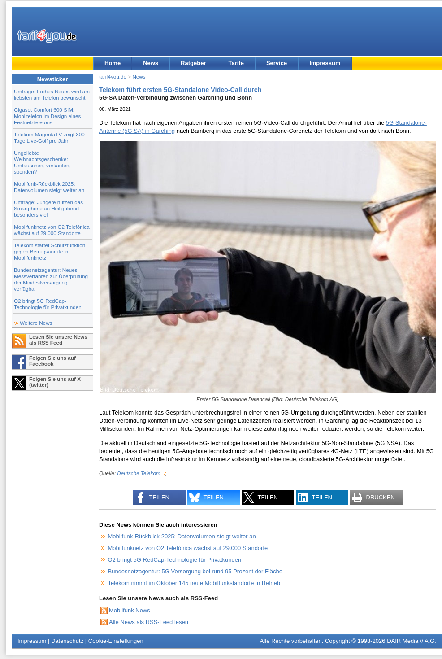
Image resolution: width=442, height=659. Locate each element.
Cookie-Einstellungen (115, 640)
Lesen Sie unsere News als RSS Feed (58, 339)
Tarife (235, 63)
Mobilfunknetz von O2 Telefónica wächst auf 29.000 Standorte (52, 230)
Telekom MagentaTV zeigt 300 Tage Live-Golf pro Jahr (49, 137)
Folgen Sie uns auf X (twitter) (55, 382)
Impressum (324, 63)
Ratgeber (193, 63)
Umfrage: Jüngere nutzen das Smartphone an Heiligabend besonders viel (48, 208)
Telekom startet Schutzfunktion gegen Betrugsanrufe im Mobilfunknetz (49, 251)
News (150, 63)
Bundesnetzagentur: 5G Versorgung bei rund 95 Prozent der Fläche (195, 571)
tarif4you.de (112, 76)
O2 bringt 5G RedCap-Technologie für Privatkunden (48, 304)
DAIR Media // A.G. (411, 640)
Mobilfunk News (129, 610)
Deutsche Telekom (138, 473)
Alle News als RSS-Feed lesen (148, 622)
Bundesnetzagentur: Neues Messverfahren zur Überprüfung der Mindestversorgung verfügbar (51, 279)
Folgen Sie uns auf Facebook (52, 361)
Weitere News (36, 323)
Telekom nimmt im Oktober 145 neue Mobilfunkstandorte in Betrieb (194, 583)
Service (276, 63)
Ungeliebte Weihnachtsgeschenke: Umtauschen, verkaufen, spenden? (42, 162)
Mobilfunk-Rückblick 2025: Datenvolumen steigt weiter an (49, 187)
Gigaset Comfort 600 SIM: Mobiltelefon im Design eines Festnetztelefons (47, 116)
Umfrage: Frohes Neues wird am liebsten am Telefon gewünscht (52, 94)
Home (112, 63)
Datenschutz (67, 640)
